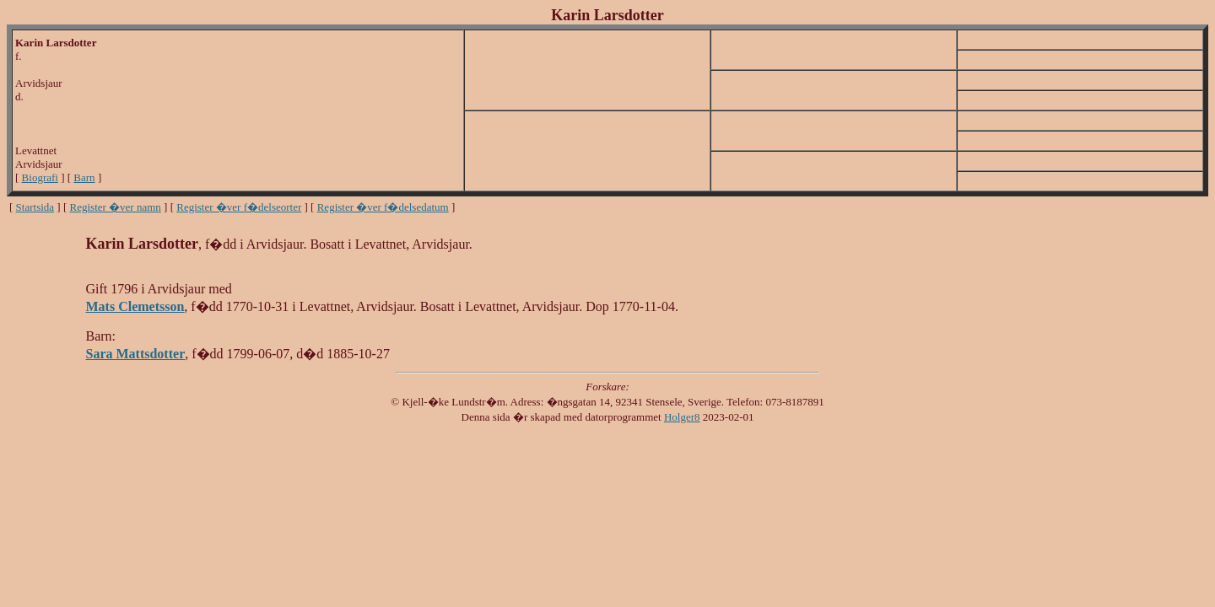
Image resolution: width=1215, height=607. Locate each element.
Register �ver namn (115, 207)
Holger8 (682, 417)
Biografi (40, 177)
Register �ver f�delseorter (238, 207)
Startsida (35, 207)
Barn (83, 177)
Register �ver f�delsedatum (383, 207)
